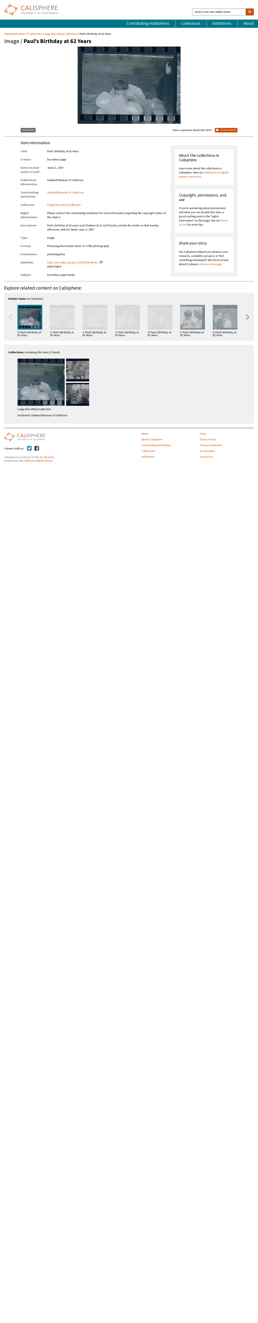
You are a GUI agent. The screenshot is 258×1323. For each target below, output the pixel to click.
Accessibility (207, 451)
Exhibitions (221, 23)
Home (144, 433)
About (249, 23)
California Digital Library (38, 461)
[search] (250, 11)
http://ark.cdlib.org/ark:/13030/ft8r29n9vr (72, 263)
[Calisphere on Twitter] (29, 449)
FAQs (203, 433)
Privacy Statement (211, 445)
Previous (10, 317)
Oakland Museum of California (22, 34)
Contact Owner (226, 130)
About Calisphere (151, 439)
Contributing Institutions (148, 23)
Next (248, 317)
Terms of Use (208, 439)
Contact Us (206, 456)
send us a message (210, 264)
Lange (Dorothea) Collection (60, 34)
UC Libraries (47, 457)
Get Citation (28, 130)
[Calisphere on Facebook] (36, 449)
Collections (190, 23)
